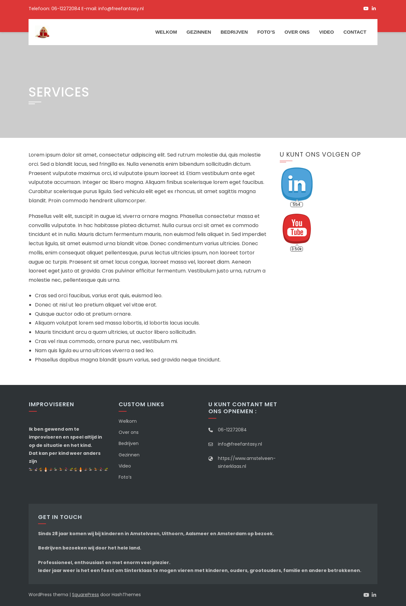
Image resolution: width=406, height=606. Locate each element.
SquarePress (85, 594)
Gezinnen (199, 32)
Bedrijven (234, 32)
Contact (355, 32)
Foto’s (266, 32)
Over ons (297, 32)
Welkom (166, 32)
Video (326, 32)
